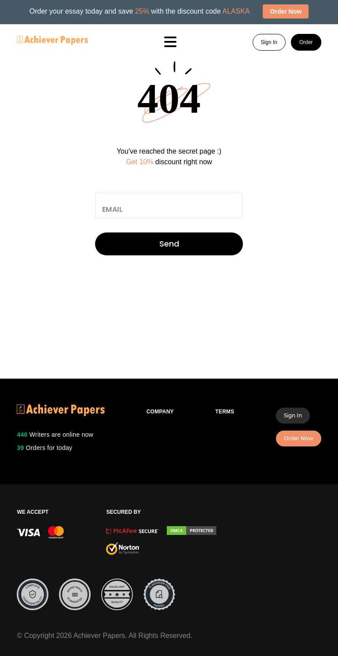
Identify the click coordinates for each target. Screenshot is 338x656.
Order (306, 42)
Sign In (269, 42)
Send (169, 243)
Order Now (298, 438)
